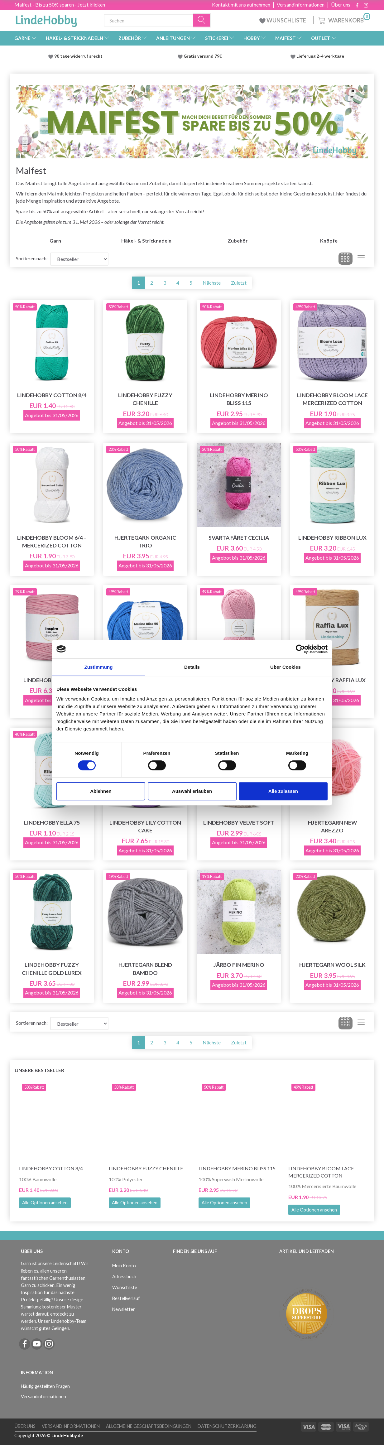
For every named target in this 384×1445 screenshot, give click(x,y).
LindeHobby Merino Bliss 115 (239, 399)
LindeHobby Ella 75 (52, 822)
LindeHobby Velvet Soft (239, 822)
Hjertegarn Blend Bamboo (145, 968)
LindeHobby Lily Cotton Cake (145, 826)
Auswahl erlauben (192, 791)
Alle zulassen (283, 791)
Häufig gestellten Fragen (45, 1386)
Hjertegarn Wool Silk (332, 964)
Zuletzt (239, 283)
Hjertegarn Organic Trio (145, 541)
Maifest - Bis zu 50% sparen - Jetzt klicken (59, 4)
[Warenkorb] (344, 19)
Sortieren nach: (32, 258)
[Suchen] (202, 20)
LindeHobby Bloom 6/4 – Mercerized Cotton (52, 541)
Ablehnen (100, 791)
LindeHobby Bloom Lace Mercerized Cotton (332, 399)
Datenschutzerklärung (227, 1426)
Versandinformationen (300, 4)
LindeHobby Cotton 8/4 (52, 395)
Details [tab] (192, 667)
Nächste (212, 283)
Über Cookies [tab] (285, 667)
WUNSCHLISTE (283, 20)
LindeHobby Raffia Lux (332, 680)
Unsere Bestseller (39, 1070)
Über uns (340, 4)
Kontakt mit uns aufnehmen (241, 4)
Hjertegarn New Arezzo (332, 826)
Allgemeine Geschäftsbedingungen (148, 1426)
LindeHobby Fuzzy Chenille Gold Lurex (52, 968)
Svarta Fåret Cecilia (239, 537)
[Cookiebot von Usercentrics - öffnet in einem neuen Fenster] (300, 649)
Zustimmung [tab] (98, 667)
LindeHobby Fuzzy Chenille (145, 399)
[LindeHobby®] (46, 19)
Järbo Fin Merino (239, 964)
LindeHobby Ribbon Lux (332, 537)
